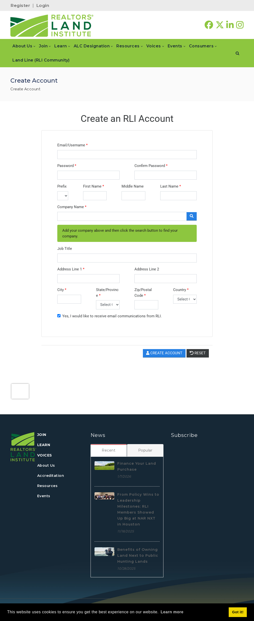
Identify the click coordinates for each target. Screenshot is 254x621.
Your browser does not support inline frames (127, 256)
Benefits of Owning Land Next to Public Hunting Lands (137, 555)
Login (42, 5)
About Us (46, 465)
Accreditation (50, 475)
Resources (47, 486)
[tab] (109, 450)
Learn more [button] (171, 612)
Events (43, 496)
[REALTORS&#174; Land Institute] (52, 25)
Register (20, 5)
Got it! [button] (238, 612)
